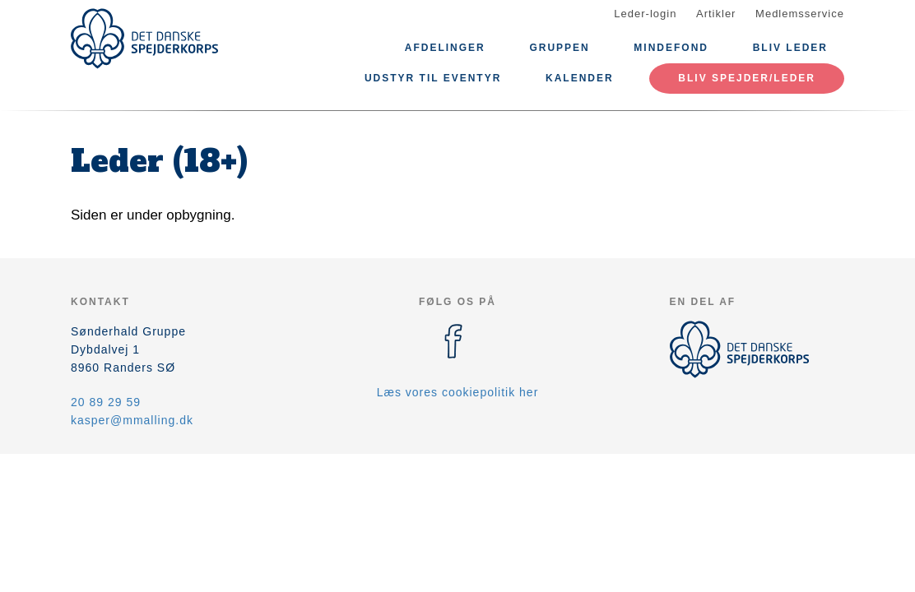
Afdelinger (445, 47)
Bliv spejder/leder (746, 78)
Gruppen (559, 47)
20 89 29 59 (106, 402)
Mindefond (671, 47)
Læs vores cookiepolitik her (458, 392)
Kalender (580, 78)
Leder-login (645, 13)
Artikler (716, 13)
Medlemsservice (799, 13)
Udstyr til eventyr (433, 78)
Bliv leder (790, 47)
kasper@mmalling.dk (132, 420)
